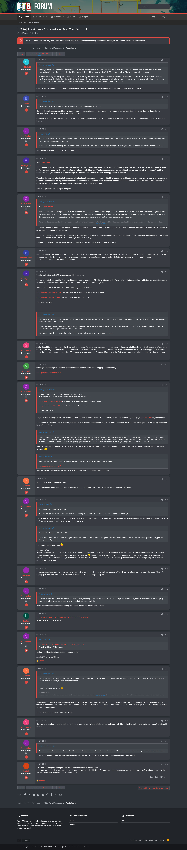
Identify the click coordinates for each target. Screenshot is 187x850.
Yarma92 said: (44, 504)
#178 (166, 721)
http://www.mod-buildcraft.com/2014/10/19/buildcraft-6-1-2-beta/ (62, 617)
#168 (166, 344)
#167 (166, 272)
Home (71, 820)
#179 (166, 741)
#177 (166, 669)
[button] (47, 17)
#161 (166, 60)
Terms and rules (135, 840)
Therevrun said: (44, 594)
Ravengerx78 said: (45, 202)
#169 (166, 364)
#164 (166, 159)
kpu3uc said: (43, 639)
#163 (166, 129)
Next (60, 54)
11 (47, 54)
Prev (22, 54)
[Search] (154, 6)
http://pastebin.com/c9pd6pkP (48, 373)
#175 (166, 614)
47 (54, 54)
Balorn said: (43, 134)
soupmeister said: (45, 432)
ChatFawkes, (46, 162)
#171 (166, 479)
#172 (166, 500)
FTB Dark (26, 840)
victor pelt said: (44, 457)
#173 (166, 569)
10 (43, 54)
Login (123, 820)
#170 (166, 385)
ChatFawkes (23, 33)
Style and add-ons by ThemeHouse (75, 847)
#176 (166, 635)
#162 (166, 97)
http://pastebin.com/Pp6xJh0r (48, 297)
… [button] (30, 54)
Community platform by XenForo (39, 847)
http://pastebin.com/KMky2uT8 (48, 292)
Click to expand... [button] (102, 223)
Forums (72, 824)
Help (156, 840)
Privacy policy (148, 840)
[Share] (162, 60)
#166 (166, 251)
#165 (166, 197)
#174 (166, 589)
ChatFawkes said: (45, 65)
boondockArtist (146, 418)
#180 (166, 764)
